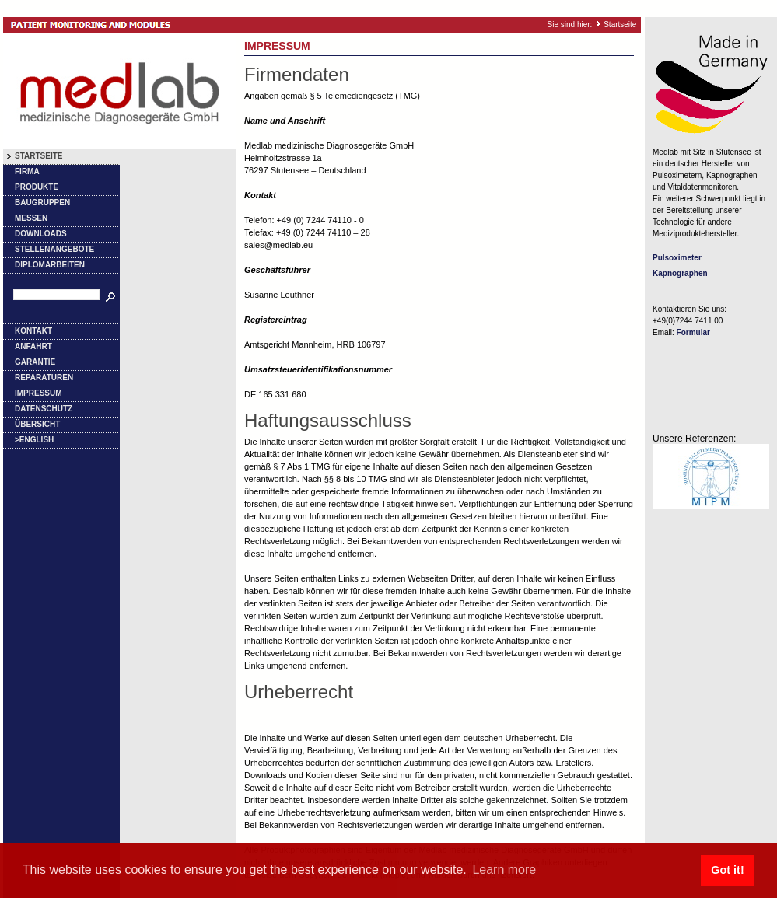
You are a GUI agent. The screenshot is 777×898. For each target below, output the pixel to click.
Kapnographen (680, 273)
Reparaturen (44, 377)
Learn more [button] (504, 869)
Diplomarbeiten (50, 264)
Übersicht (37, 424)
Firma (27, 171)
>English (34, 439)
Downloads (41, 233)
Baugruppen (42, 202)
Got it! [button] (727, 870)
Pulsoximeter (677, 257)
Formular (693, 332)
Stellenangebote (54, 249)
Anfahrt (33, 346)
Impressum (38, 393)
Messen (31, 218)
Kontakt (33, 331)
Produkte (36, 187)
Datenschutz (43, 408)
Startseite (620, 24)
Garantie (35, 362)
